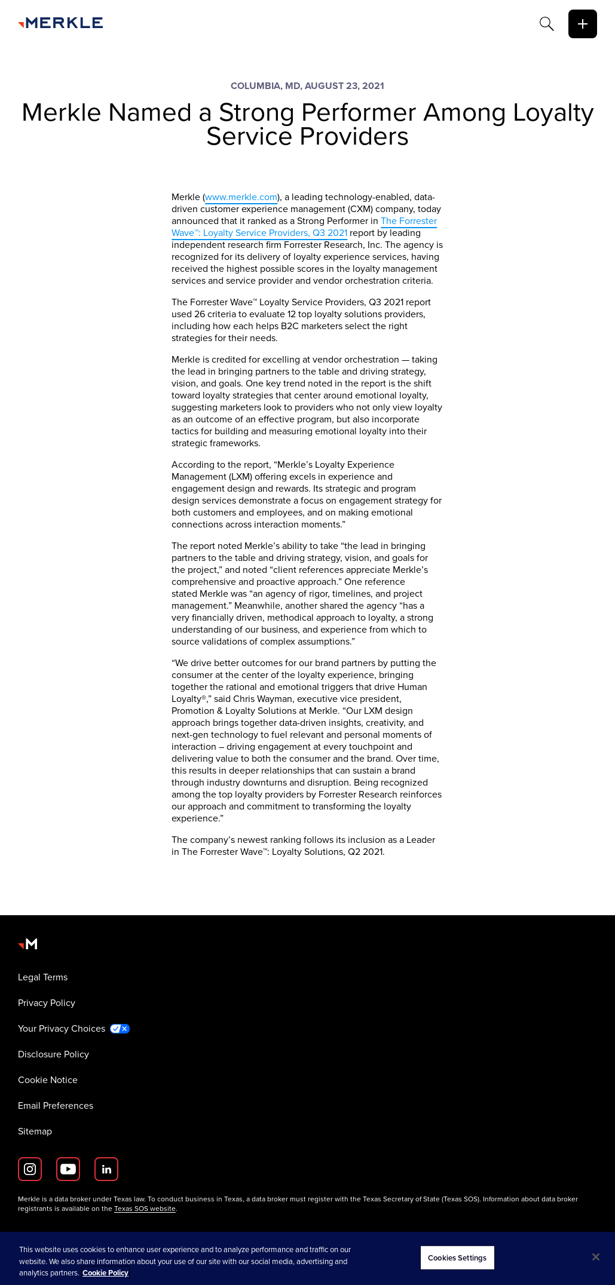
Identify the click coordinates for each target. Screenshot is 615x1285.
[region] (307, 1258)
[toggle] (582, 24)
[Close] (596, 1257)
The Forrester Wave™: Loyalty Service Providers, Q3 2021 (304, 227)
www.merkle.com (241, 197)
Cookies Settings (457, 1257)
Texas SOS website (145, 1208)
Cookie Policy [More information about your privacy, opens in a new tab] (105, 1272)
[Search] (547, 24)
